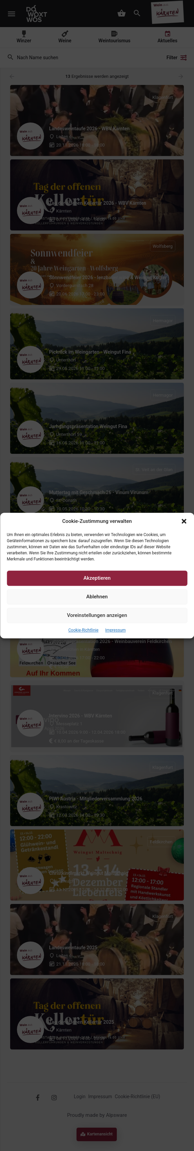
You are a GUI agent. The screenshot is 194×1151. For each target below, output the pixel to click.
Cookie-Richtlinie (83, 630)
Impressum (115, 630)
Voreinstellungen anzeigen (97, 616)
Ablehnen (97, 597)
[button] (183, 521)
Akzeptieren (96, 578)
